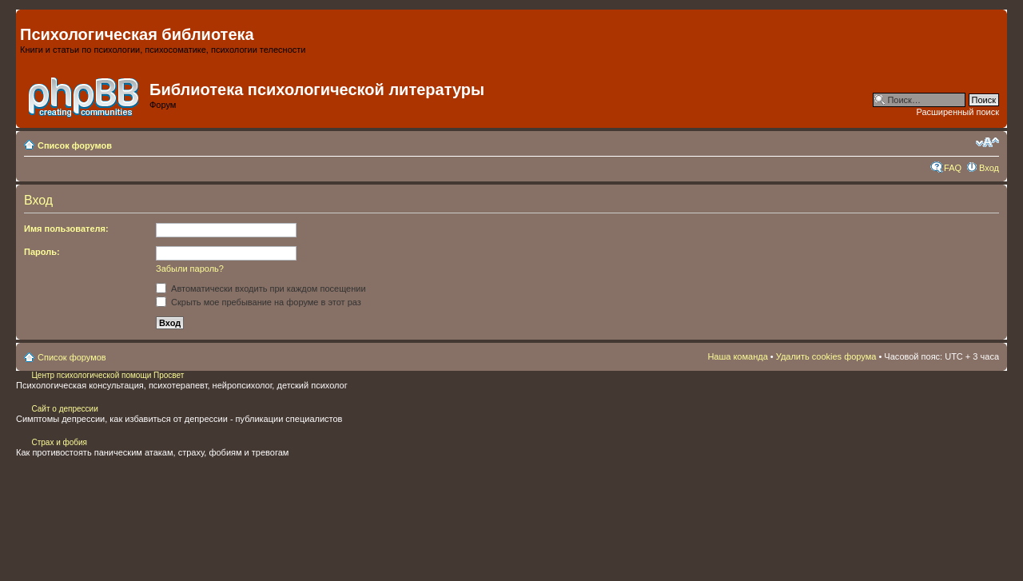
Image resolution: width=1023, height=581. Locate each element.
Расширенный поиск (957, 112)
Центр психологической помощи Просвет (107, 375)
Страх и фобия (59, 442)
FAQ (952, 168)
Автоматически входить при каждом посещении (261, 288)
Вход (989, 168)
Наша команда (737, 356)
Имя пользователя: (66, 228)
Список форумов (75, 145)
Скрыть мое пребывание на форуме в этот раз (258, 302)
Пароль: (42, 252)
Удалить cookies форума (826, 356)
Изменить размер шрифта (987, 142)
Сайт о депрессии (64, 408)
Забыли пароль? (190, 268)
